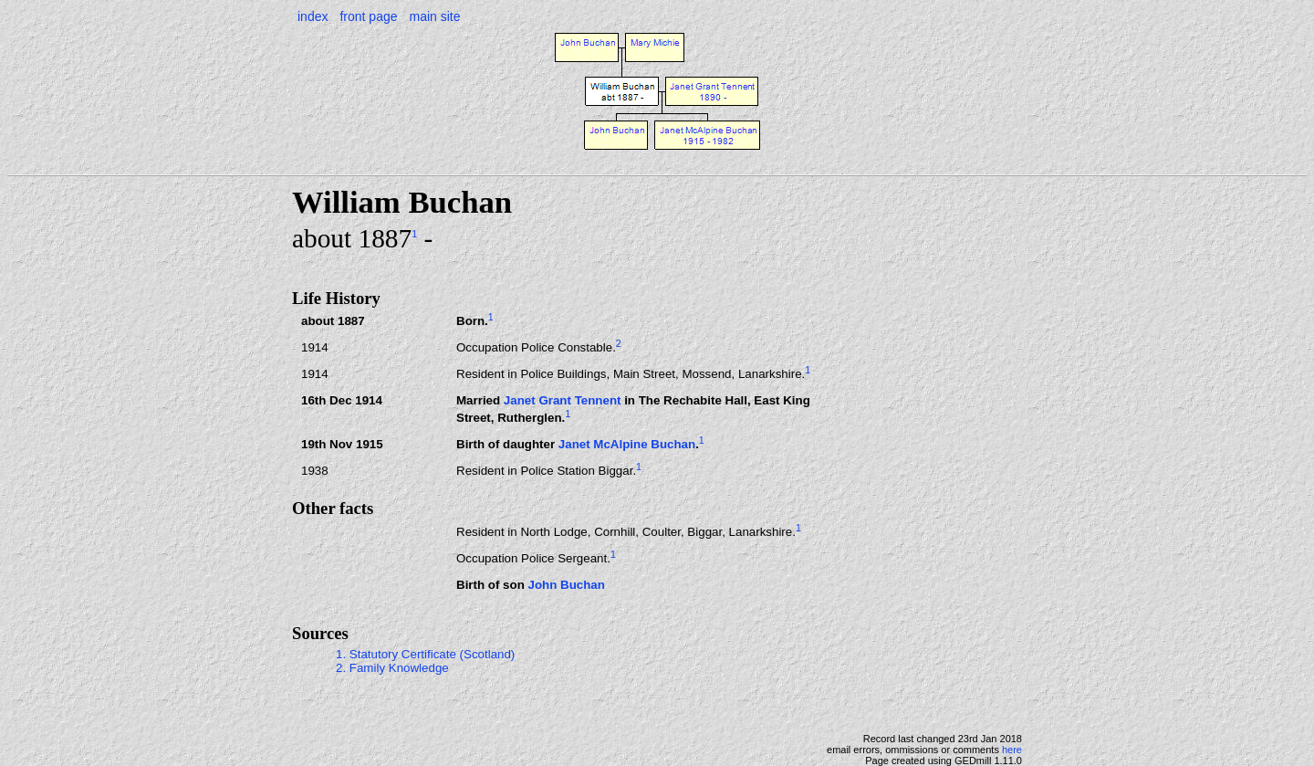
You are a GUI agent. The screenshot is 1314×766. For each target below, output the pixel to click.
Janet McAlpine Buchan (626, 444)
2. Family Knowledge (392, 668)
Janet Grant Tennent (562, 400)
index (312, 16)
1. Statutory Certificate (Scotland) (425, 654)
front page (368, 16)
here (1012, 749)
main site (434, 16)
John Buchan (565, 585)
